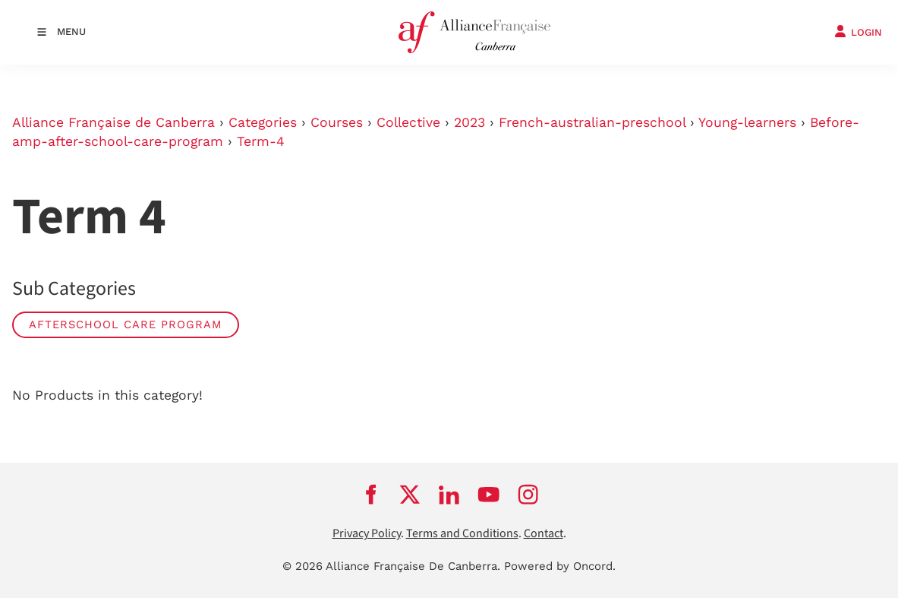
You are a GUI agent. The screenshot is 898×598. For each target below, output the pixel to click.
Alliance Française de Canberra (113, 122)
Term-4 (261, 141)
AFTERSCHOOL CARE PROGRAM (125, 324)
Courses (336, 122)
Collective (408, 122)
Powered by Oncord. (560, 566)
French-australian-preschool (592, 122)
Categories (262, 122)
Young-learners (747, 122)
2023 (469, 122)
